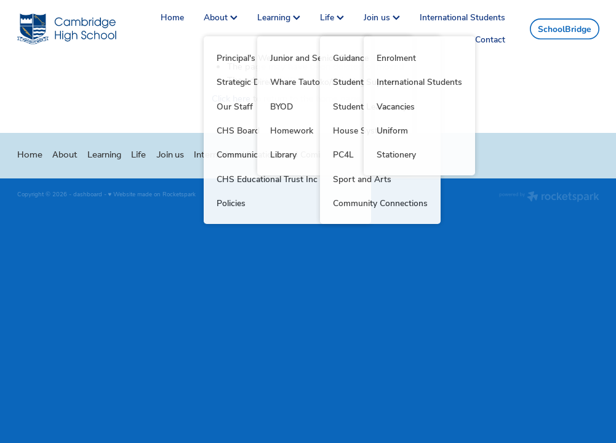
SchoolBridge (564, 28)
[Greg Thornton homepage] (75, 29)
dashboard (87, 194)
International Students (462, 17)
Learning (278, 17)
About (221, 17)
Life (332, 17)
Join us (382, 17)
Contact (490, 39)
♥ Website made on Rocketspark (152, 194)
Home (172, 17)
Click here (231, 98)
